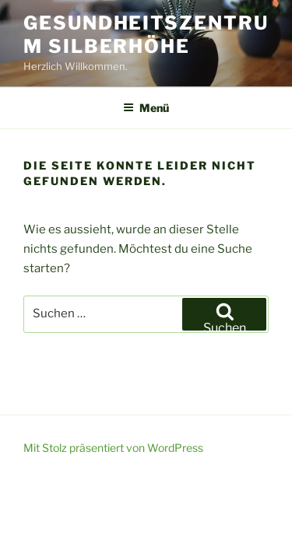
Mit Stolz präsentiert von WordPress (113, 447)
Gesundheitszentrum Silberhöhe (146, 35)
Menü (146, 107)
